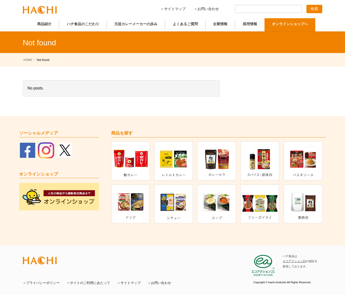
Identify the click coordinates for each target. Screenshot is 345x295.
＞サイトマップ (173, 9)
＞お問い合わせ (206, 9)
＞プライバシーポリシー (41, 283)
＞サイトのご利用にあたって (88, 283)
